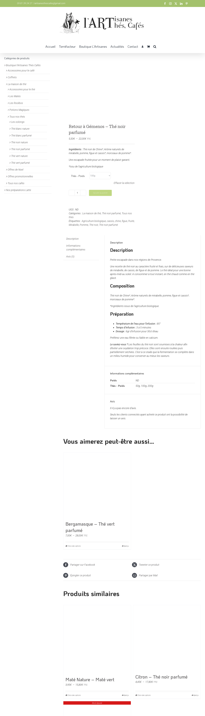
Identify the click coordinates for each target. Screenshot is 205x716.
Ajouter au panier (100, 193)
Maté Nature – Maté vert (89, 679)
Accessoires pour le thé (22, 89)
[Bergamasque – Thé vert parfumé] (97, 486)
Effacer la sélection (124, 182)
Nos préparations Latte (18, 190)
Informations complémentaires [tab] (75, 247)
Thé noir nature (19, 142)
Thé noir (93, 224)
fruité (131, 220)
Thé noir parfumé (111, 213)
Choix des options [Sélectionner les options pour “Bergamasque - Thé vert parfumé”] (74, 546)
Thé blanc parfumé (21, 135)
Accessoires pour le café (21, 70)
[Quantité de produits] (77, 193)
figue (124, 220)
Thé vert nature (19, 155)
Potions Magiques (19, 109)
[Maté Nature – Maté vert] (97, 639)
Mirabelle (74, 224)
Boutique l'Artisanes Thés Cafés (23, 65)
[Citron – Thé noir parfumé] (167, 638)
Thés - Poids (78, 176)
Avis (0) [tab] (70, 256)
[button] (154, 46)
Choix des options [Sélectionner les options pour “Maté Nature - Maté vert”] (74, 695)
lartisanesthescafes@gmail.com (49, 3)
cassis (110, 220)
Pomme (84, 224)
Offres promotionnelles (20, 176)
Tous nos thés (17, 116)
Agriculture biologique (94, 220)
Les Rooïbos (16, 103)
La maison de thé (91, 213)
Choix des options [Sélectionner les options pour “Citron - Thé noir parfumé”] (144, 695)
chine (118, 220)
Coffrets (12, 77)
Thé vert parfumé (20, 162)
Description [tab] (72, 238)
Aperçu (126, 546)
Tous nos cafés (16, 183)
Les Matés (15, 96)
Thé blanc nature (20, 128)
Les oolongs (17, 121)
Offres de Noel (15, 169)
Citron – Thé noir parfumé (161, 677)
